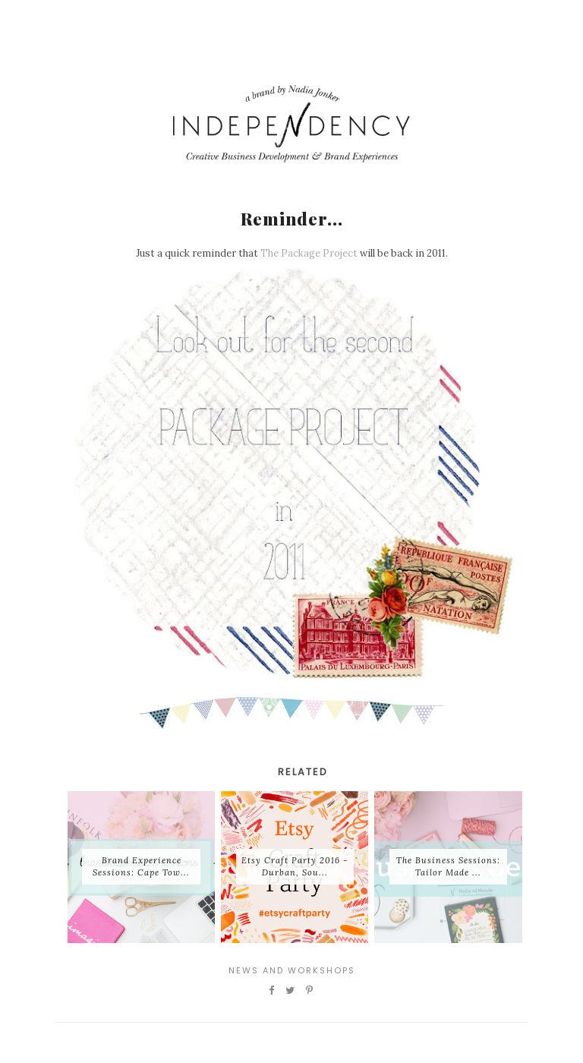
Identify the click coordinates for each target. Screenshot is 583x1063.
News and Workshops (291, 970)
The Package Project (309, 253)
